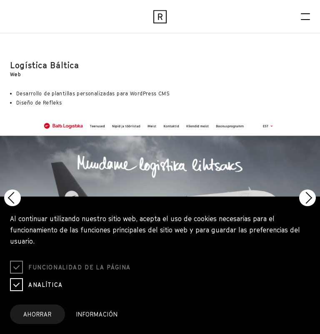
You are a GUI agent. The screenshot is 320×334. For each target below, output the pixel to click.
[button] (12, 197)
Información (97, 314)
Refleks (52, 103)
